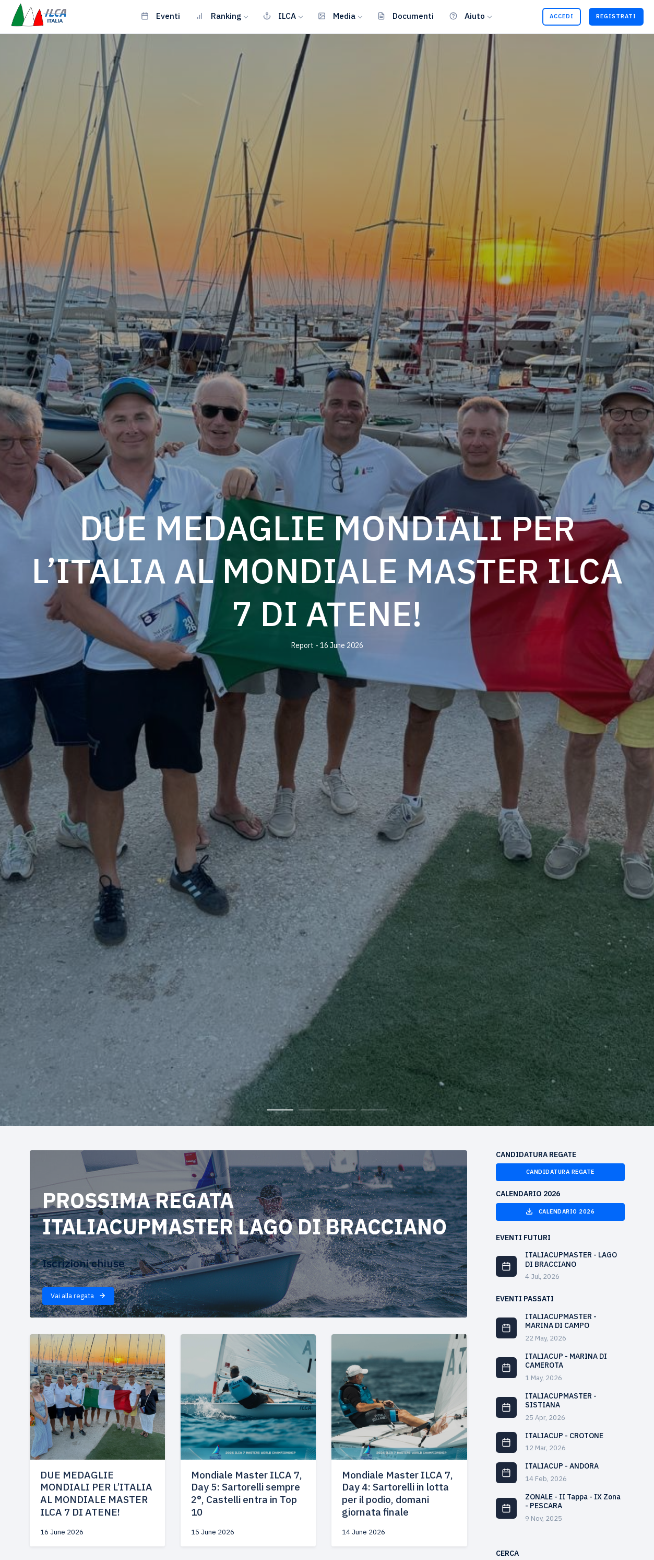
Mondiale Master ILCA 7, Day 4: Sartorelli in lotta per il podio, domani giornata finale (397, 1493)
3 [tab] (343, 1110)
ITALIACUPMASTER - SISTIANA (561, 1400)
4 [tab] (374, 1110)
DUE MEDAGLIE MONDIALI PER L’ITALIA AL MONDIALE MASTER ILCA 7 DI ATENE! (96, 1493)
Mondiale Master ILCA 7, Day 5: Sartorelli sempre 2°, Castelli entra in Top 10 (246, 1493)
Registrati (616, 16)
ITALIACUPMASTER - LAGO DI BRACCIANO (571, 1259)
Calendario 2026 (560, 1211)
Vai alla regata (78, 1295)
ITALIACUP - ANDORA (562, 1466)
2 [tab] (312, 1110)
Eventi (160, 15)
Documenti (405, 15)
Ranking (218, 15)
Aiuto (467, 15)
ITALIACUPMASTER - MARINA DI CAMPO (561, 1321)
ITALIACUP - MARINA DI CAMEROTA (566, 1360)
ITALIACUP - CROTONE (564, 1435)
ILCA (279, 15)
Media (336, 15)
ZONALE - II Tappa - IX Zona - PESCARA (573, 1501)
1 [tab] (280, 1110)
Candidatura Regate (560, 1171)
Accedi (562, 16)
